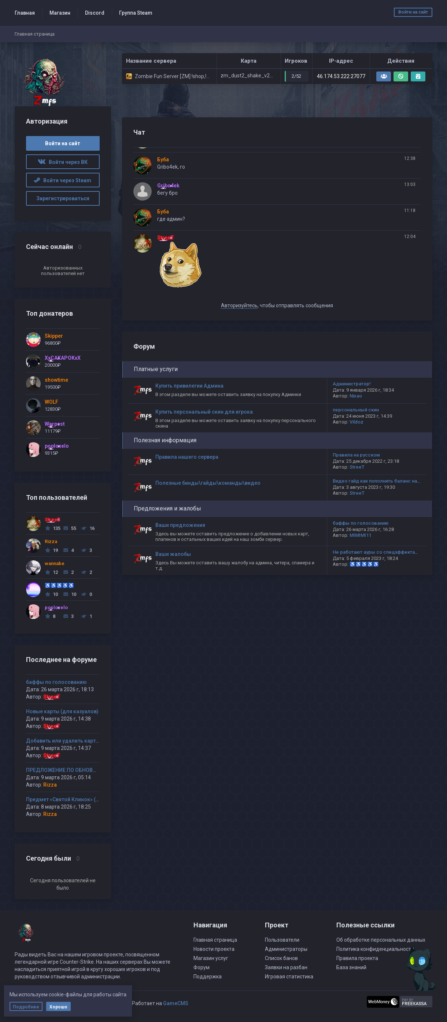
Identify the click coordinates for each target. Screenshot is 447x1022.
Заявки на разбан (286, 967)
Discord (94, 13)
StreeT (51, 697)
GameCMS (175, 1003)
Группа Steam (135, 13)
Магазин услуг (210, 958)
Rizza (50, 785)
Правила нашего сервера (186, 457)
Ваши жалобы (173, 554)
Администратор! (352, 384)
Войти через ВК (63, 162)
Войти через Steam (62, 180)
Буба (163, 159)
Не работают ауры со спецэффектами (377, 552)
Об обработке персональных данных (380, 940)
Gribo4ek (168, 185)
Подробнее (26, 1007)
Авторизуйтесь (239, 305)
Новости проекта (213, 949)
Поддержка (207, 976)
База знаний (351, 967)
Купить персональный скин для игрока (204, 412)
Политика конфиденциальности (375, 949)
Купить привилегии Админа (189, 386)
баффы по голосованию (56, 682)
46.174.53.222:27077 (341, 76)
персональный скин (356, 410)
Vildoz (356, 422)
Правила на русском (356, 455)
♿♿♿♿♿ (364, 564)
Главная (25, 13)
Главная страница (215, 940)
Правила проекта (357, 958)
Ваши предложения (180, 525)
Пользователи (282, 940)
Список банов (281, 958)
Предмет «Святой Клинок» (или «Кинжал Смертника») (93, 799)
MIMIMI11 (360, 535)
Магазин (59, 13)
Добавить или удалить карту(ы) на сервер (79, 741)
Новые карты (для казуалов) (62, 711)
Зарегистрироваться (62, 198)
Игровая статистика (289, 976)
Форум (201, 967)
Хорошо (58, 1007)
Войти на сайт (413, 12)
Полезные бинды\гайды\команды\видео (208, 483)
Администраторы (286, 949)
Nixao (356, 396)
